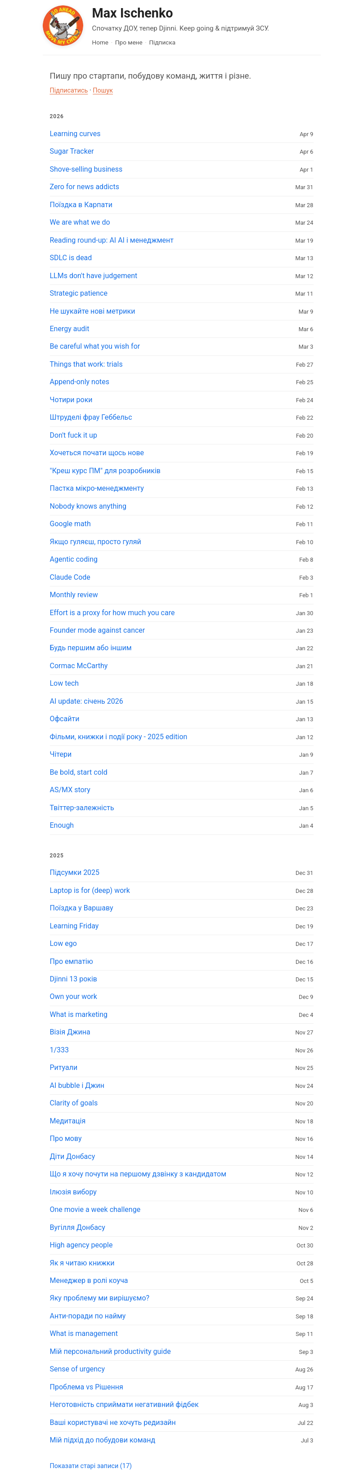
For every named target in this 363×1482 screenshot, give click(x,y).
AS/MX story (70, 789)
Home (100, 42)
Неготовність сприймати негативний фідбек (124, 1404)
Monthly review (74, 594)
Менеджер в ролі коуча (89, 1280)
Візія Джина (70, 1032)
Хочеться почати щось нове (97, 452)
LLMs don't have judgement (94, 275)
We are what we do (80, 222)
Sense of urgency (77, 1369)
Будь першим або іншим (91, 647)
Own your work (73, 996)
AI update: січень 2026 (86, 701)
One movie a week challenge (95, 1209)
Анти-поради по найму (88, 1316)
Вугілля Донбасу (77, 1227)
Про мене (129, 42)
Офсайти (65, 718)
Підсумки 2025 (75, 872)
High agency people (81, 1245)
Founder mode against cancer (97, 630)
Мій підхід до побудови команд (103, 1440)
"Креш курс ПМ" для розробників (105, 470)
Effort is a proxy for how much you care (112, 612)
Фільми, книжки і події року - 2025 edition (119, 736)
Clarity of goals (74, 1103)
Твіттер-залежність (82, 807)
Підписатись (69, 90)
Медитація (68, 1121)
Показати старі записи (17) (91, 1466)
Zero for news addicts (84, 186)
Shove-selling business (86, 169)
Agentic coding (74, 559)
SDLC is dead (71, 257)
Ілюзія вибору (73, 1192)
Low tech (64, 683)
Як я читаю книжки (82, 1263)
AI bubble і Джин (77, 1085)
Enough (62, 825)
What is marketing (79, 1014)
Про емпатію (71, 961)
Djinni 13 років (74, 979)
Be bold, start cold (79, 772)
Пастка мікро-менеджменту (97, 488)
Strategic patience (79, 293)
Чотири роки (71, 399)
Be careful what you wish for (95, 346)
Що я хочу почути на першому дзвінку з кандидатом (138, 1174)
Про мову (66, 1138)
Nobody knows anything (88, 506)
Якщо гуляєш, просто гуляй (95, 541)
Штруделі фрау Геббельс (91, 417)
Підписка (162, 42)
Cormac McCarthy (79, 665)
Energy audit (70, 328)
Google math (70, 523)
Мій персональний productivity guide (110, 1351)
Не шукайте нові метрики (92, 311)
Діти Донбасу (72, 1156)
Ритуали (64, 1067)
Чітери (61, 754)
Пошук (103, 90)
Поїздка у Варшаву (81, 908)
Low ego (63, 943)
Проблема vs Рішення (86, 1387)
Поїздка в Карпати (81, 204)
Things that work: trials (86, 364)
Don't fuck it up (73, 435)
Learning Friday (74, 926)
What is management (84, 1333)
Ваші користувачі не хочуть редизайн (113, 1422)
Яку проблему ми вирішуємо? (100, 1298)
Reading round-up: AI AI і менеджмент (112, 240)
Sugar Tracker (72, 151)
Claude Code (70, 577)
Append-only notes (80, 381)
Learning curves (75, 133)
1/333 (59, 1050)
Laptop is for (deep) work (90, 890)
